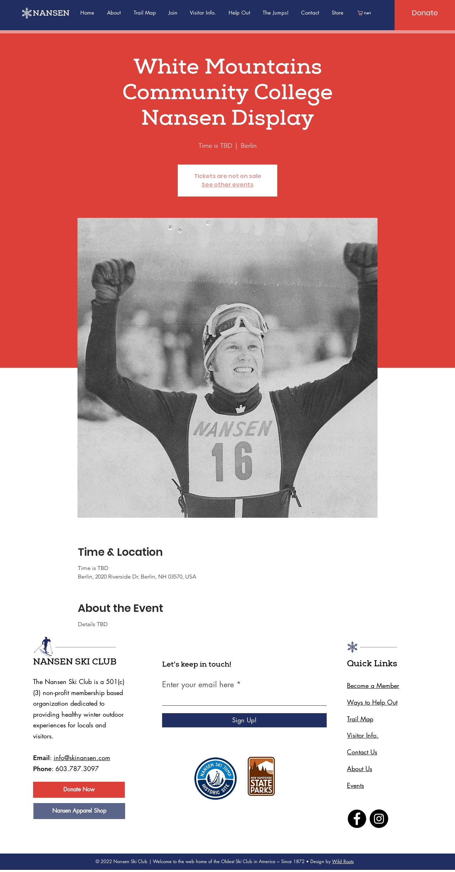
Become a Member (373, 685)
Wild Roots (343, 861)
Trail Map (360, 719)
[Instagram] (379, 818)
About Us (359, 768)
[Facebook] (357, 818)
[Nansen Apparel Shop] (79, 811)
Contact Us (362, 752)
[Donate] (425, 13)
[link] (366, 13)
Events (355, 785)
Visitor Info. (363, 735)
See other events (227, 185)
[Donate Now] (79, 790)
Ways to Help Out (372, 702)
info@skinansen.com (82, 757)
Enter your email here (198, 684)
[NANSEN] (55, 14)
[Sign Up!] (244, 720)
